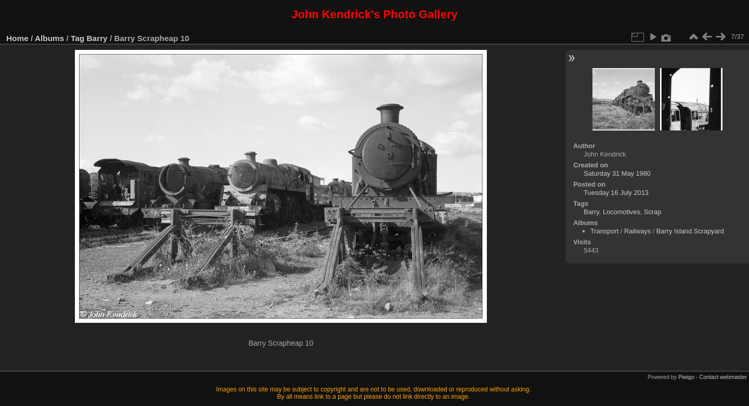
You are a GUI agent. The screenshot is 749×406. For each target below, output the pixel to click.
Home (17, 38)
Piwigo (686, 377)
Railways (637, 231)
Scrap (652, 212)
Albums (49, 38)
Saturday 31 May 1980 (617, 173)
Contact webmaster (723, 377)
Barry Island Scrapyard (690, 231)
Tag (77, 38)
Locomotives (621, 212)
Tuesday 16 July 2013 (616, 193)
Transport (604, 231)
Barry (97, 38)
